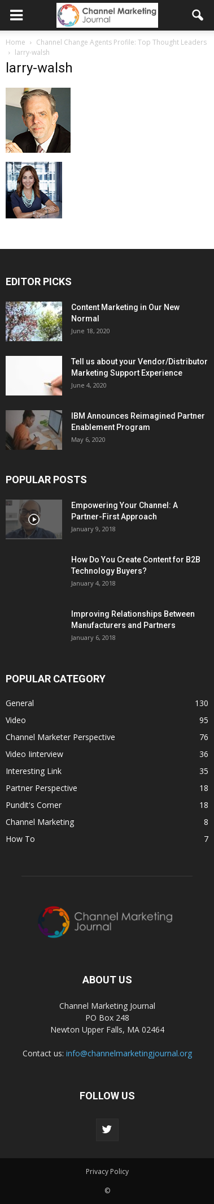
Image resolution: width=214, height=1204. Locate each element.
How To (20, 838)
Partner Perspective (41, 787)
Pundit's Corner (34, 804)
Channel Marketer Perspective (60, 737)
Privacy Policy (107, 1171)
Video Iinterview (34, 754)
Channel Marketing (40, 821)
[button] (198, 15)
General (20, 703)
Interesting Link (34, 771)
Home (15, 42)
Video (16, 720)
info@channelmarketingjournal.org (129, 1053)
